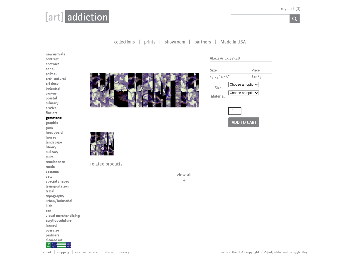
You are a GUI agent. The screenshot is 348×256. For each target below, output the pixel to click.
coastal (51, 98)
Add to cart (244, 122)
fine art (51, 113)
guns (50, 127)
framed (51, 225)
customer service (86, 252)
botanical (53, 88)
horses (51, 137)
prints (150, 41)
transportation (57, 186)
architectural (56, 78)
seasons (52, 171)
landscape (54, 142)
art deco (52, 83)
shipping (63, 252)
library (51, 147)
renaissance (55, 162)
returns (108, 252)
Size (218, 87)
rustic (50, 166)
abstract (52, 64)
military (52, 152)
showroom (175, 41)
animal (51, 73)
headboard (54, 132)
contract (52, 59)
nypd (50, 245)
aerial (50, 69)
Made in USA (233, 41)
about (47, 252)
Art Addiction (76, 16)
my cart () (290, 8)
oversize (52, 230)
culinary (52, 103)
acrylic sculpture (59, 220)
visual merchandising (63, 215)
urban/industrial (59, 201)
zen (48, 210)
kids (49, 206)
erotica (51, 108)
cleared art (54, 240)
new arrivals (55, 54)
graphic (52, 122)
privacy (124, 252)
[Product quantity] (234, 111)
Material (218, 96)
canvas (51, 93)
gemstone (53, 117)
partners (202, 41)
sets (49, 176)
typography (55, 196)
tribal (50, 191)
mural (50, 157)
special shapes (57, 181)
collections (124, 41)
